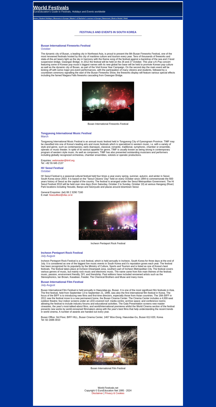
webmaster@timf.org (63, 160)
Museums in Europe (61, 18)
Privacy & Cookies (114, 393)
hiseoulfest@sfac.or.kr (61, 195)
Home (35, 18)
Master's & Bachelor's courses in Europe (85, 18)
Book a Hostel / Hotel (120, 18)
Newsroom (106, 18)
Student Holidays (46, 18)
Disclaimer (97, 393)
